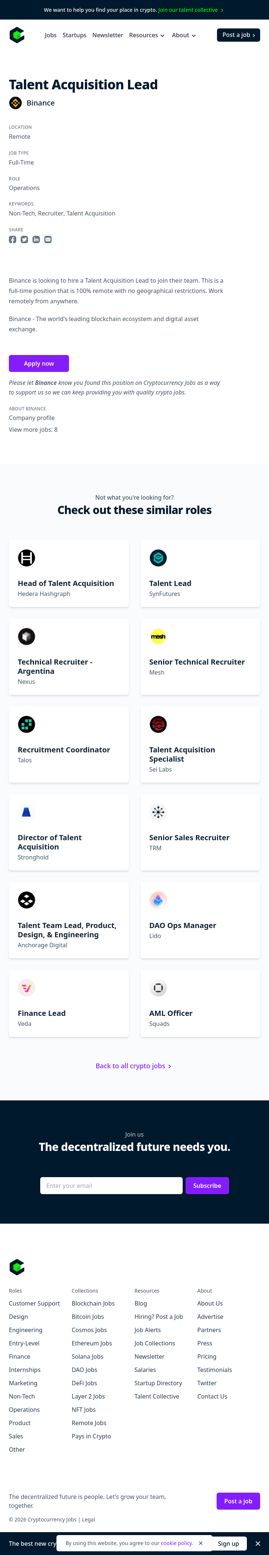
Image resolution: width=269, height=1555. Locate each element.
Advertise (210, 1317)
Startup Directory (158, 1383)
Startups (75, 35)
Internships (25, 1370)
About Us (210, 1303)
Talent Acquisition (90, 213)
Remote (19, 136)
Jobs (51, 35)
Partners (209, 1330)
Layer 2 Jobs (88, 1396)
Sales (16, 1436)
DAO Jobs (84, 1370)
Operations (24, 188)
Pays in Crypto (91, 1436)
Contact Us (212, 1396)
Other (17, 1449)
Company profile (32, 418)
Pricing (207, 1356)
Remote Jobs (89, 1423)
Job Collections (155, 1343)
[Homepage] (17, 35)
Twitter (207, 1383)
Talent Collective (157, 1396)
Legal (88, 1519)
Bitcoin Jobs (88, 1317)
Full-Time (21, 162)
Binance (41, 103)
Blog (141, 1303)
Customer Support (34, 1303)
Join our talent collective (191, 9)
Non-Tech (22, 213)
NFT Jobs (84, 1410)
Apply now (39, 363)
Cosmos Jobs (89, 1330)
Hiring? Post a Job (159, 1317)
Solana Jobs (87, 1356)
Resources (147, 35)
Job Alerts (148, 1330)
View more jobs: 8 (33, 429)
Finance (19, 1356)
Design (18, 1317)
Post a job (240, 34)
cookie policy (176, 1543)
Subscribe (207, 1186)
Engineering (25, 1330)
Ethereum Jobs (92, 1343)
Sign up (228, 1544)
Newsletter (107, 35)
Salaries (145, 1370)
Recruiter (50, 213)
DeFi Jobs (84, 1383)
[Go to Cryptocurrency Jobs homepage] (134, 1267)
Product (20, 1423)
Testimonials (214, 1370)
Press (204, 1343)
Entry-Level (24, 1343)
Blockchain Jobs (93, 1303)
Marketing (23, 1383)
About (184, 35)
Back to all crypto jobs (134, 1066)
